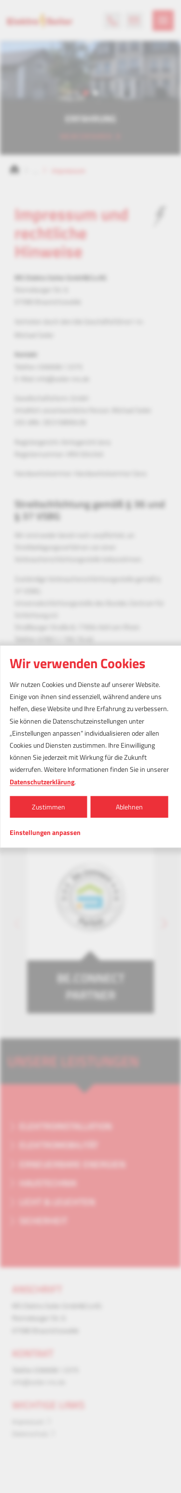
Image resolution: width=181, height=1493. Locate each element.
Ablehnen (129, 807)
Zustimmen (48, 807)
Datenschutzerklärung (42, 782)
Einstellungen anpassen (45, 832)
